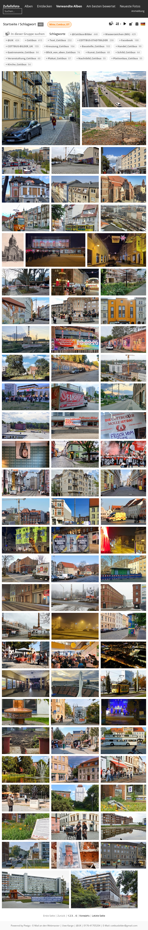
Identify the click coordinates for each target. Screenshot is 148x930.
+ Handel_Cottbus (128, 46)
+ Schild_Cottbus (127, 52)
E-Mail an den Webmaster (46, 925)
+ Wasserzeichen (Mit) (119, 34)
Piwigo (27, 925)
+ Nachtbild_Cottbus (91, 58)
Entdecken (44, 6)
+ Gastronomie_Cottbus (22, 52)
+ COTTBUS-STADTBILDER (95, 40)
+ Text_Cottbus (60, 40)
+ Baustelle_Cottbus (95, 46)
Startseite (10, 24)
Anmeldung (137, 11)
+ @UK (12, 40)
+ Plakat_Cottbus (58, 58)
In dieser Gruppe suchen (28, 34)
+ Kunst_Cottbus (98, 52)
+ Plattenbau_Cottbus (126, 58)
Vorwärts (84, 915)
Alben (29, 6)
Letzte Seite (98, 915)
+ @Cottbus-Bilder (84, 34)
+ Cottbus (33, 40)
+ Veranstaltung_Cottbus (23, 58)
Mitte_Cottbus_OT (59, 24)
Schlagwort (28, 24)
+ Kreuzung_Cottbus (59, 46)
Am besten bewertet (100, 6)
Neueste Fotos (130, 6)
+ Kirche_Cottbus (18, 64)
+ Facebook (129, 40)
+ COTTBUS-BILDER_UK (22, 46)
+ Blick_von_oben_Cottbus (62, 52)
